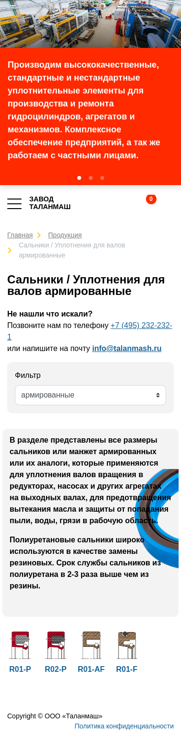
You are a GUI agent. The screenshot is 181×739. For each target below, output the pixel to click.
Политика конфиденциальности (124, 726)
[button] (79, 178)
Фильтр (28, 375)
